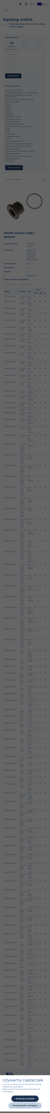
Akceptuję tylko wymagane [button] (25, 1105)
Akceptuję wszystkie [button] (25, 1099)
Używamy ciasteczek (22, 1080)
